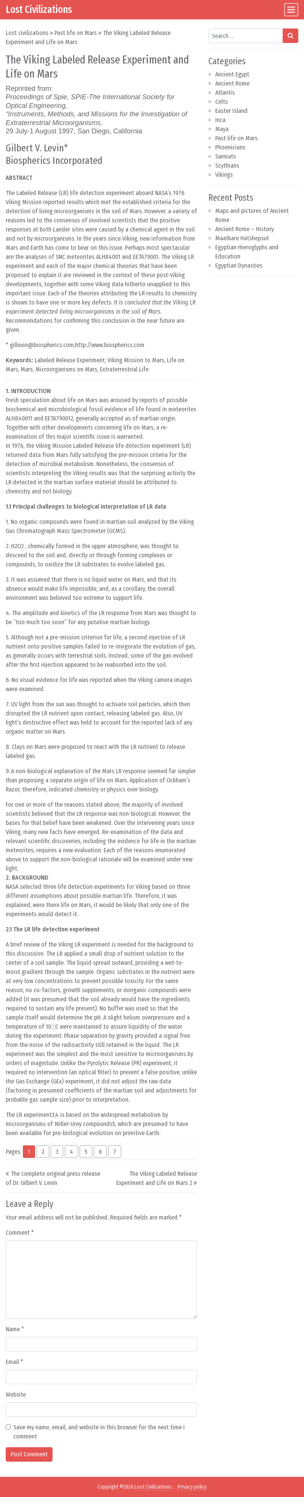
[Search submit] (290, 36)
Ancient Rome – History (244, 229)
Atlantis (225, 92)
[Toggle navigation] (291, 9)
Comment (20, 1232)
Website (16, 1394)
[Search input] (245, 36)
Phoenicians (230, 147)
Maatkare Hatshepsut (242, 238)
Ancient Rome (232, 83)
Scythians (227, 165)
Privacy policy (192, 1487)
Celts (221, 101)
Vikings (224, 174)
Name (15, 1329)
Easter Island (231, 110)
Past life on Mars (75, 32)
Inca (220, 120)
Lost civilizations (27, 32)
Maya (222, 129)
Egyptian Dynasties (238, 265)
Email (14, 1361)
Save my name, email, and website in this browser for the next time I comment (99, 1432)
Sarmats (225, 156)
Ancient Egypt (232, 74)
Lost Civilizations (39, 9)
